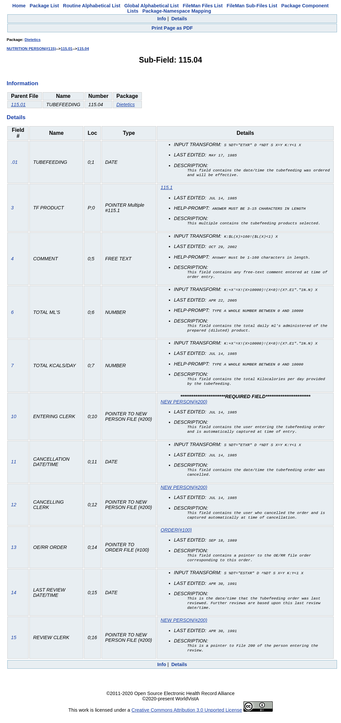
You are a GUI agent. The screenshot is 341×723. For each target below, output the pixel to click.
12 (13, 508)
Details (179, 18)
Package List (44, 5)
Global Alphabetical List (151, 5)
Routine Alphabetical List (91, 5)
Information (22, 83)
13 (13, 552)
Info (161, 18)
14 (13, 598)
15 (13, 644)
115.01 (66, 49)
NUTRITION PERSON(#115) (31, 49)
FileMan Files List (203, 5)
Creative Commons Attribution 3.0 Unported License (187, 717)
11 (13, 464)
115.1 (166, 188)
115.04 (83, 49)
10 (13, 418)
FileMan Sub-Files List (252, 5)
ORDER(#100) (176, 534)
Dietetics (33, 40)
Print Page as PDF (172, 28)
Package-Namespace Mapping (177, 11)
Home (19, 5)
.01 (14, 162)
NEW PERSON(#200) (184, 403)
